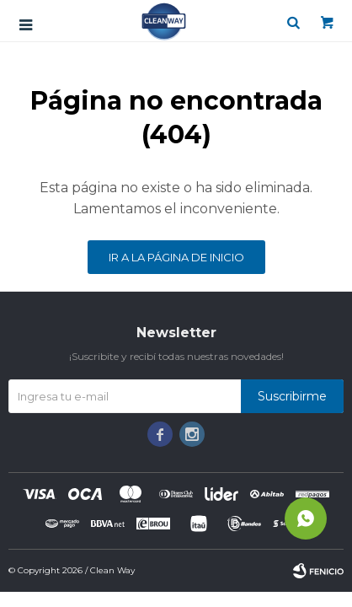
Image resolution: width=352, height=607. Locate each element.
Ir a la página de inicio (176, 257)
